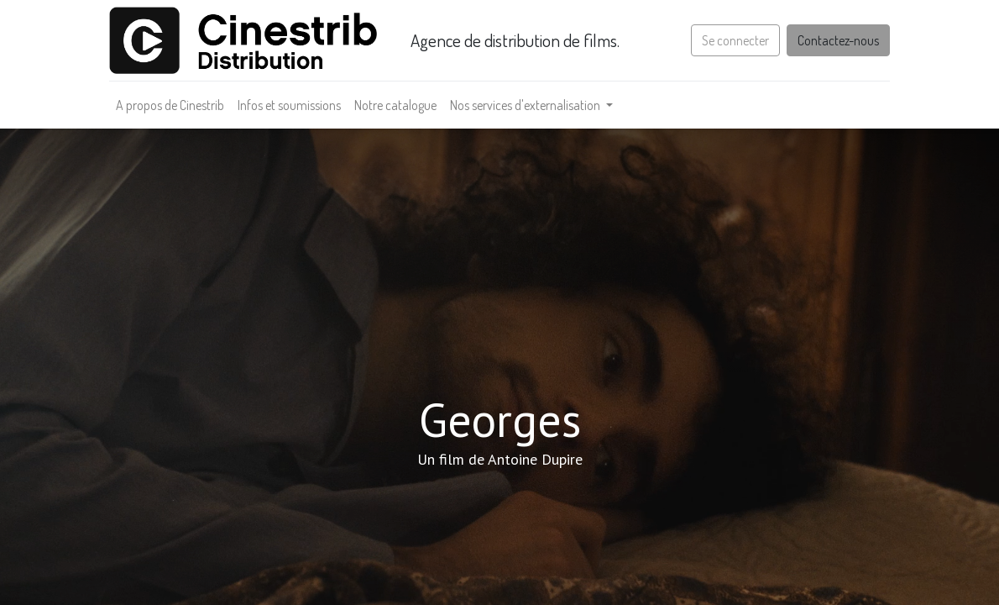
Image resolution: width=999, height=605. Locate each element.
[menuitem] (170, 105)
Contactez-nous (838, 40)
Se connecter (735, 40)
